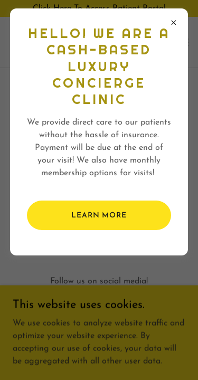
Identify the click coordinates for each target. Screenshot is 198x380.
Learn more (99, 216)
